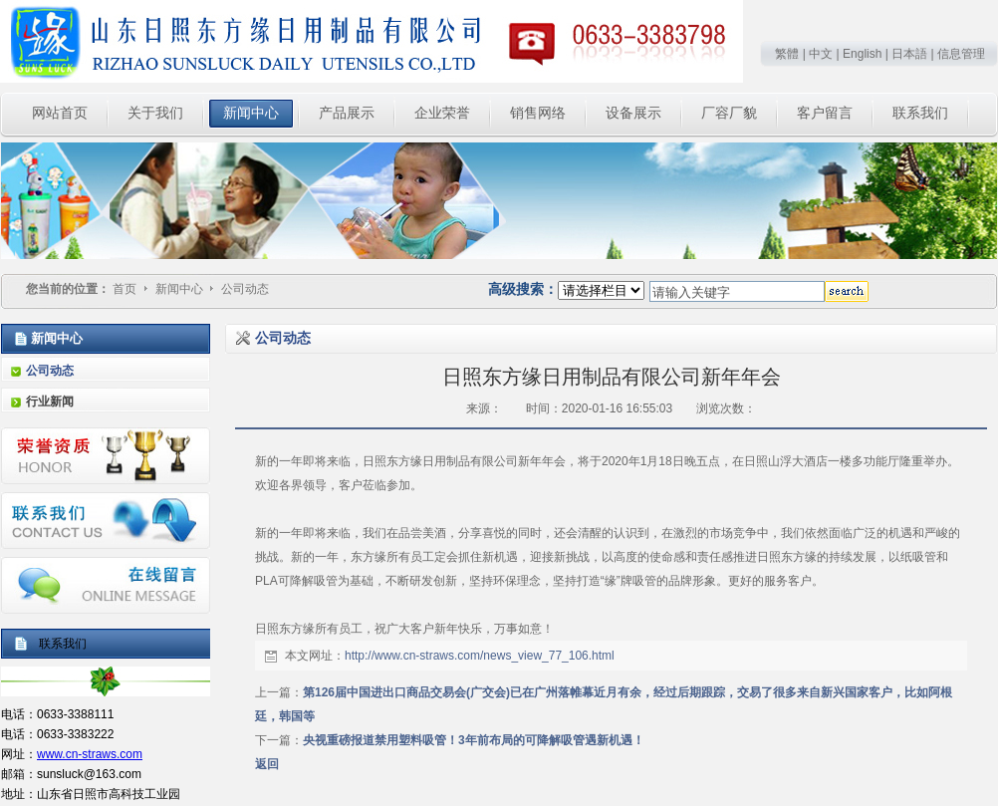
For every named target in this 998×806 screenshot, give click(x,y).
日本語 (909, 54)
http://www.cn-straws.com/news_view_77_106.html (480, 656)
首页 (124, 289)
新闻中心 (180, 289)
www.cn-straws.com (89, 754)
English (862, 54)
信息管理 (961, 54)
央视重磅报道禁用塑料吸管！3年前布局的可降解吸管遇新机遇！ (473, 740)
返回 (267, 764)
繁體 (787, 54)
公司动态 (245, 289)
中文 (821, 54)
